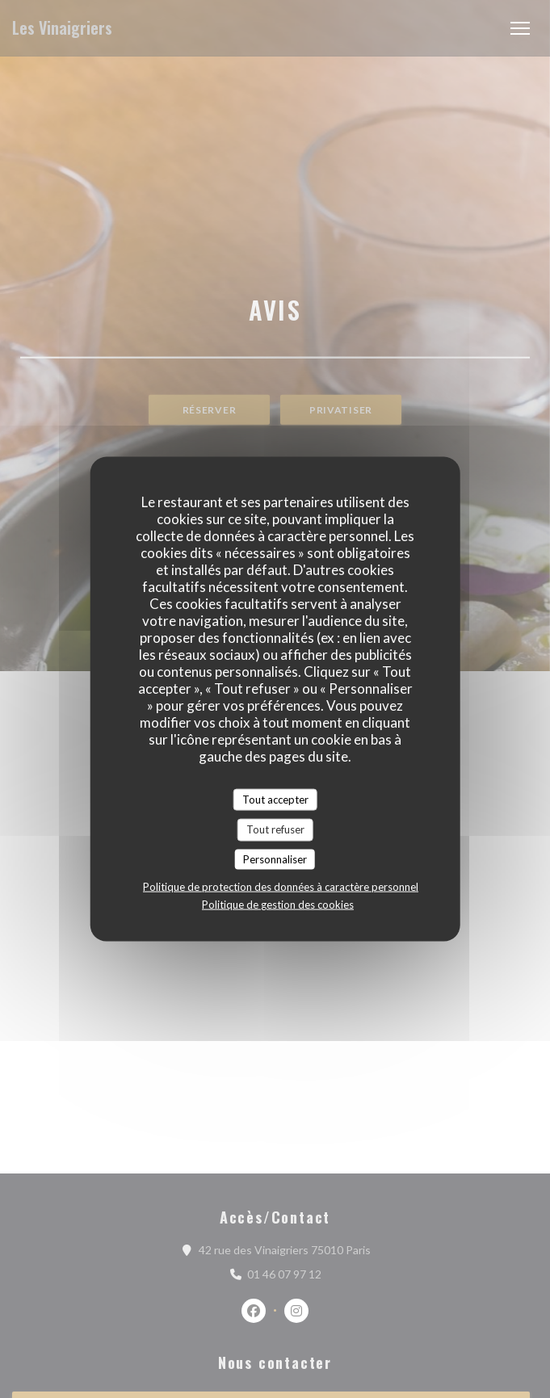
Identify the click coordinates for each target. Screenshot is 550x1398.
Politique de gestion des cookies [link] (278, 904)
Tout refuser (275, 829)
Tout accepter (275, 798)
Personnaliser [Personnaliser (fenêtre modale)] (275, 858)
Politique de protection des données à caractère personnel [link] (280, 886)
